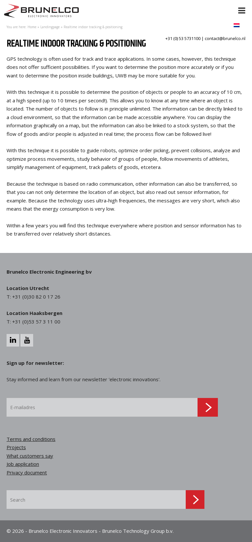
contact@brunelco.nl (225, 38)
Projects (16, 447)
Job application (23, 464)
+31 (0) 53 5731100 (182, 38)
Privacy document (27, 472)
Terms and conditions (31, 439)
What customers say (30, 455)
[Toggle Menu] (242, 6)
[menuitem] (236, 25)
